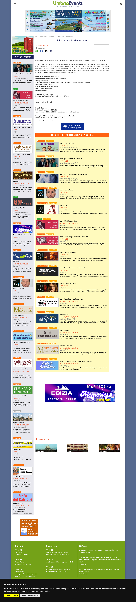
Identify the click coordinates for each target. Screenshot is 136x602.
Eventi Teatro (52, 36)
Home (37, 36)
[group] (68, 21)
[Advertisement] (117, 72)
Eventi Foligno (43, 36)
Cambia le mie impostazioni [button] (30, 595)
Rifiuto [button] (16, 595)
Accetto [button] (8, 595)
